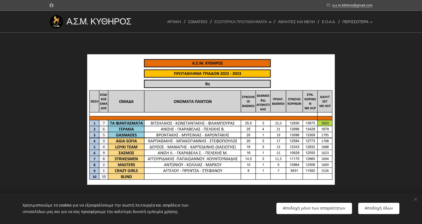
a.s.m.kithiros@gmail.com (352, 5)
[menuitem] (175, 21)
